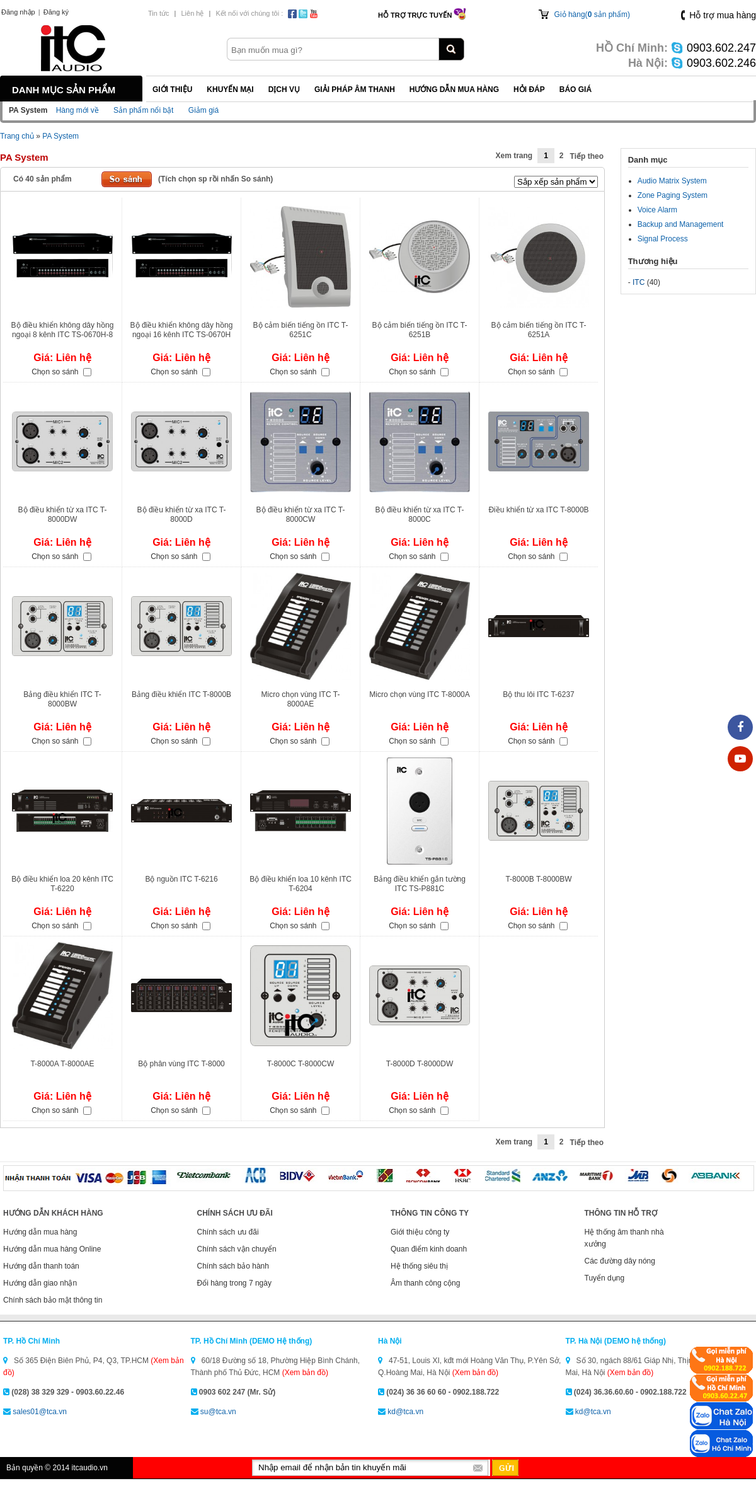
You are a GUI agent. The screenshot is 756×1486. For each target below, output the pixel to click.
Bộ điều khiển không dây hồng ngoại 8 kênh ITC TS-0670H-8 (62, 330)
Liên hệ (192, 13)
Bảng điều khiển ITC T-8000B (181, 694)
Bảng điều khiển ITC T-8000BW (62, 699)
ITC (638, 282)
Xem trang (513, 155)
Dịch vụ (284, 89)
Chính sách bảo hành (233, 1266)
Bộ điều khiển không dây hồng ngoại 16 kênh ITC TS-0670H (181, 330)
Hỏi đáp (529, 89)
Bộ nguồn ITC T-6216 (181, 879)
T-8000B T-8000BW (538, 879)
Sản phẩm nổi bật (143, 110)
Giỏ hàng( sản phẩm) (592, 14)
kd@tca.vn (405, 1411)
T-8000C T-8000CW (301, 1063)
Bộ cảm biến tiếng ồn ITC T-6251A (539, 330)
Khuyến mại (230, 89)
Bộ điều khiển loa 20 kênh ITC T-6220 (62, 884)
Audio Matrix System (672, 180)
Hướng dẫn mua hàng (454, 89)
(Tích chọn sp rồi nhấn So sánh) (215, 179)
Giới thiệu (172, 89)
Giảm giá (203, 110)
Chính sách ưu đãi (228, 1232)
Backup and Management (681, 224)
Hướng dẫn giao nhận (40, 1283)
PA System (60, 136)
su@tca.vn (218, 1411)
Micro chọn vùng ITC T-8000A (419, 694)
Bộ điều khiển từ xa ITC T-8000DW (62, 514)
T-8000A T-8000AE (62, 1063)
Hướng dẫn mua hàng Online (52, 1249)
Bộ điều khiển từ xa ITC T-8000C (419, 514)
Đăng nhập (18, 12)
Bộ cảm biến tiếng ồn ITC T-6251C (300, 330)
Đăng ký (56, 12)
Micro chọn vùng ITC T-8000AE (300, 699)
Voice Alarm (657, 209)
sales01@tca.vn (40, 1411)
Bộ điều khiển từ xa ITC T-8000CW (300, 514)
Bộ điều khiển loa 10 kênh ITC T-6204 (300, 884)
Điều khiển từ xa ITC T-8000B (538, 509)
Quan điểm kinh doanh (429, 1249)
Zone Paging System (672, 195)
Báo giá (575, 89)
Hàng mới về (77, 110)
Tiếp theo (587, 156)
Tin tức (158, 13)
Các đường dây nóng (620, 1261)
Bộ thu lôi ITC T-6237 (539, 694)
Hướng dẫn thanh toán (41, 1266)
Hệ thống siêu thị (419, 1266)
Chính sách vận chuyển (237, 1249)
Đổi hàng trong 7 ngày (234, 1283)
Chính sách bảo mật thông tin (52, 1300)
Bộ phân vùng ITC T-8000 (181, 1063)
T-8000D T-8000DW (420, 1063)
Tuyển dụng (605, 1278)
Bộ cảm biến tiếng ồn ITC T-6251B (419, 330)
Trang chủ (17, 136)
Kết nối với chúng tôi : (249, 13)
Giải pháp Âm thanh (354, 89)
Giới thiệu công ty (420, 1232)
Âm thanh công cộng (425, 1283)
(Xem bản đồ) (305, 1372)
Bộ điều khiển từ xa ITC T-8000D (181, 514)
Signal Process (663, 238)
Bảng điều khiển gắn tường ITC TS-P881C (420, 884)
